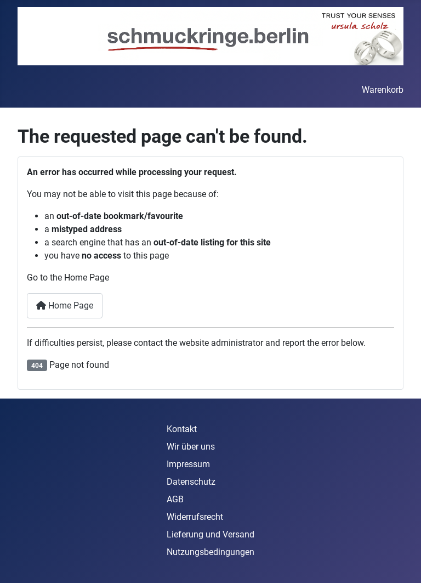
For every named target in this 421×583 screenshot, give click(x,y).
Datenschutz (191, 482)
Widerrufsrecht (195, 517)
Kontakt (182, 429)
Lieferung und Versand (210, 534)
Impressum (188, 464)
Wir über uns (191, 446)
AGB (175, 499)
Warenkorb (382, 90)
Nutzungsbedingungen (210, 552)
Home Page (64, 305)
